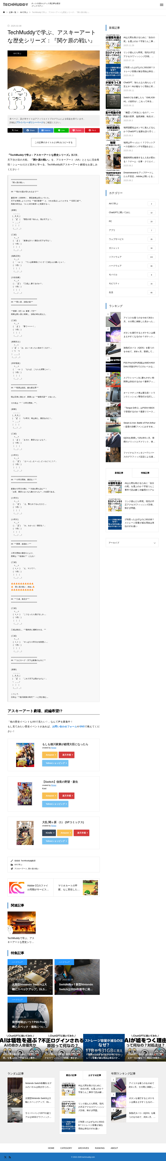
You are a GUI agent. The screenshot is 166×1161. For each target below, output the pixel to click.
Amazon (50, 755)
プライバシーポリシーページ (29, 122)
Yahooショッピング (55, 763)
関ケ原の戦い (33, 869)
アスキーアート (20, 869)
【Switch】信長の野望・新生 (60, 781)
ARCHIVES (83, 1148)
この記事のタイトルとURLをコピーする (54, 142)
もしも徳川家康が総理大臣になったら (65, 744)
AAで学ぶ (17, 53)
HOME (51, 1148)
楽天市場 (66, 755)
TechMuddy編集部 (28, 861)
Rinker (53, 748)
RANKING (100, 1148)
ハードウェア (17, 962)
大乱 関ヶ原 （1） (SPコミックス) (63, 822)
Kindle (49, 832)
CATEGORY (66, 1148)
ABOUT (114, 1148)
